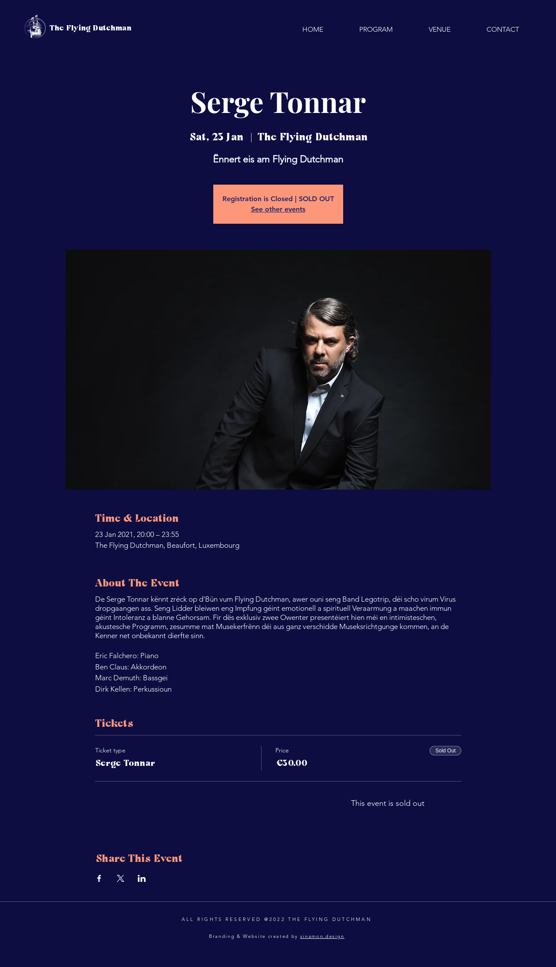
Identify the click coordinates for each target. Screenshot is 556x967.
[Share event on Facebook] (99, 878)
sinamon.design (322, 936)
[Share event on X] (120, 878)
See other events (278, 209)
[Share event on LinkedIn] (142, 878)
